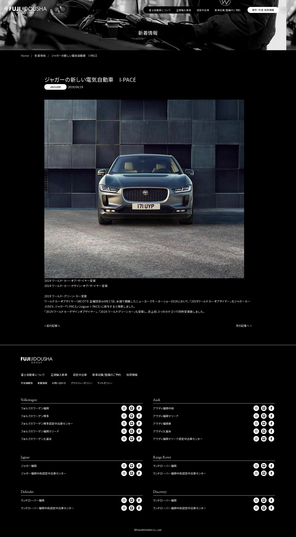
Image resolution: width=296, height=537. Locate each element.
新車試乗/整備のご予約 (227, 10)
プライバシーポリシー (82, 383)
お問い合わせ (59, 383)
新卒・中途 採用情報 (263, 10)
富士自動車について (160, 10)
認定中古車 (203, 10)
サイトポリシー (105, 383)
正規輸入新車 (183, 10)
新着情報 (42, 383)
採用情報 (132, 375)
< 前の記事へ (52, 326)
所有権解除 (27, 383)
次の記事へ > (244, 326)
